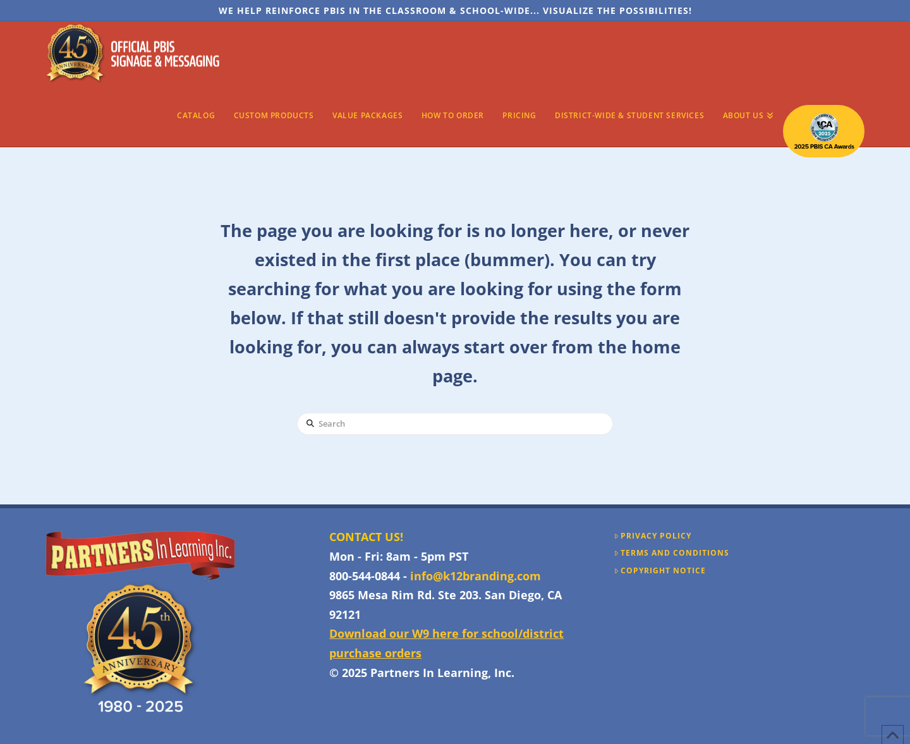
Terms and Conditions (672, 553)
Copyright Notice (660, 571)
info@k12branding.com (475, 575)
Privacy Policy (653, 536)
